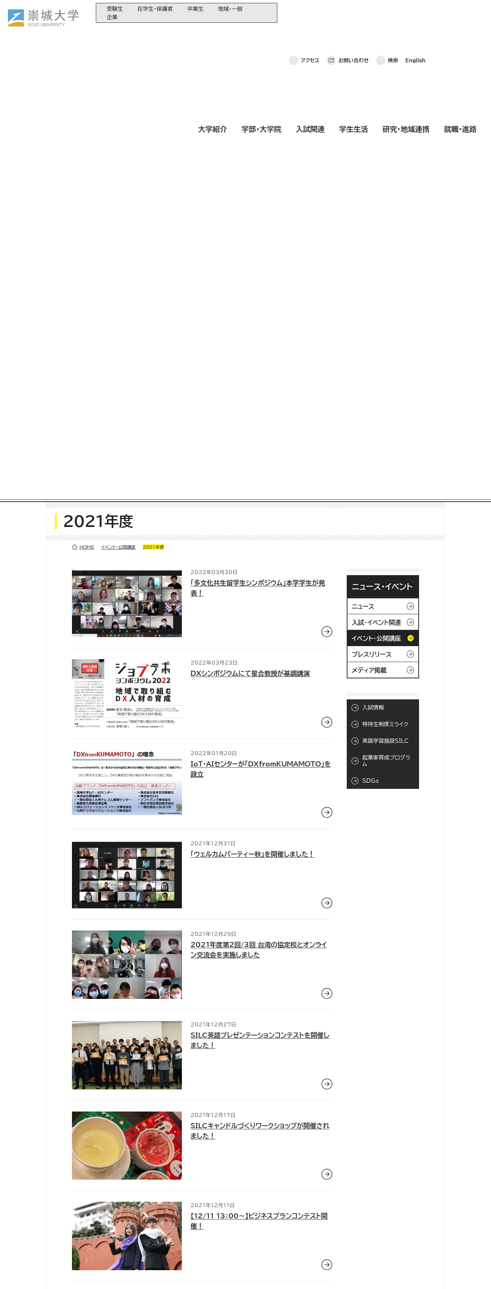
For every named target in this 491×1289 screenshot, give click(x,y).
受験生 (115, 9)
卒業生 (195, 9)
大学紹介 (212, 33)
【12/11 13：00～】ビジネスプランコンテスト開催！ (259, 765)
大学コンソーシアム (186, 1231)
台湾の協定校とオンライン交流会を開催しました (260, 941)
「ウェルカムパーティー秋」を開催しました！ (253, 398)
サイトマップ (169, 1273)
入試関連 (310, 33)
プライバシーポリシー (62, 1273)
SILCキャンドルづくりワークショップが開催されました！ (260, 674)
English (415, 12)
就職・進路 (460, 33)
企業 (112, 17)
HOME (87, 91)
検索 (393, 12)
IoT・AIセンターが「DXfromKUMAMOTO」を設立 (261, 313)
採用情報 (205, 1273)
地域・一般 (230, 9)
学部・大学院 (261, 33)
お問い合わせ (353, 12)
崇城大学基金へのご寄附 (192, 1219)
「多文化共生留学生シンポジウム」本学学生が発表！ (258, 132)
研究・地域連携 (406, 33)
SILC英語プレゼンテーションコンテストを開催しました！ (260, 584)
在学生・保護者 (155, 9)
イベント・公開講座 (118, 91)
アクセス (310, 12)
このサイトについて (121, 1273)
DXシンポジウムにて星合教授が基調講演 (250, 217)
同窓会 (173, 1195)
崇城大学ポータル (51, 1224)
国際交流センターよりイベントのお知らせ (249, 851)
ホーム (18, 1273)
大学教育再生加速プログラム (196, 1207)
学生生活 (353, 33)
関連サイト (176, 1254)
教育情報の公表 (182, 1242)
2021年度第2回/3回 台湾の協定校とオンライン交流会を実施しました (259, 494)
